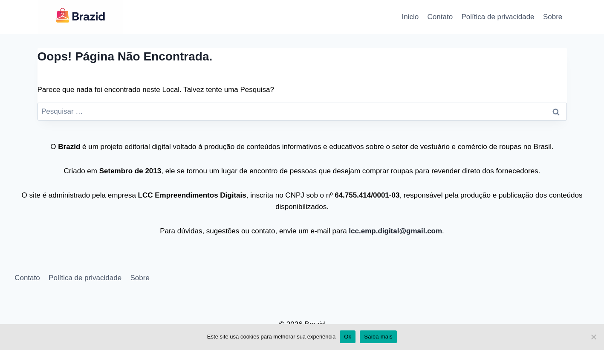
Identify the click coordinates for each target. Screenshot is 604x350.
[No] (593, 337)
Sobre (552, 17)
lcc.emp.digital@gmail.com (394, 231)
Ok (347, 336)
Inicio (410, 17)
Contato (440, 17)
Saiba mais (378, 336)
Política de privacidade (498, 17)
